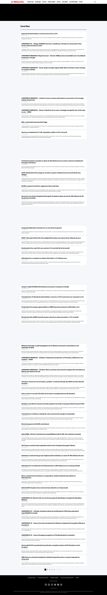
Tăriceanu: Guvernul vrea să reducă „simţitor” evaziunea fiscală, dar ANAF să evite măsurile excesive (52, 382)
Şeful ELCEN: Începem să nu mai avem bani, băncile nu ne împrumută (44, 488)
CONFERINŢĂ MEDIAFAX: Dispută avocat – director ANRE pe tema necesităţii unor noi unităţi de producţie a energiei (53, 56)
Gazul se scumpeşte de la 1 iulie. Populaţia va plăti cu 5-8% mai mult (44, 132)
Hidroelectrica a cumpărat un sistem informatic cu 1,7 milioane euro (44, 258)
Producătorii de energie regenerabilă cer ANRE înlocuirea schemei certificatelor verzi (50, 307)
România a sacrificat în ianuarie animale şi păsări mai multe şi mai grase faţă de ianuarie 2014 (52, 404)
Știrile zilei (30, 1)
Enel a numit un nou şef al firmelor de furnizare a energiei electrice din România (48, 393)
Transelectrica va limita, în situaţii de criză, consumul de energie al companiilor (48, 414)
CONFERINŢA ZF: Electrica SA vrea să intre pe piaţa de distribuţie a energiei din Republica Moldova (51, 499)
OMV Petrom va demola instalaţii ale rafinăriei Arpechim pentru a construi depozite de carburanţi (50, 558)
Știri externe (51, 1)
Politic (44, 1)
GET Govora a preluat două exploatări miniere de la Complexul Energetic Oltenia (48, 445)
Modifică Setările (53, 581)
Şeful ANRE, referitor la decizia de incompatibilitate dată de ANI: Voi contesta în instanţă (51, 434)
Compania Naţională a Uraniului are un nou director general (41, 228)
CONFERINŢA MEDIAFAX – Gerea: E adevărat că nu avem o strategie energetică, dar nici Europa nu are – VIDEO (53, 111)
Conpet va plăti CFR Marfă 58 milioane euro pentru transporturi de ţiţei (45, 287)
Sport (81, 1)
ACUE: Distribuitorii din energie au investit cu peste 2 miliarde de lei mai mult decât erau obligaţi (51, 174)
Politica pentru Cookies (43, 577)
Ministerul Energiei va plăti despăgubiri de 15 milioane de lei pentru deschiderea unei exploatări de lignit (50, 346)
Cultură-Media (73, 1)
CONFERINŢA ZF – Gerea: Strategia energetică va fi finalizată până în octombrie (48, 535)
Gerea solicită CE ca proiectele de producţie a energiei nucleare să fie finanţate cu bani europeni (50, 546)
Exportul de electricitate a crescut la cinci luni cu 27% (39, 34)
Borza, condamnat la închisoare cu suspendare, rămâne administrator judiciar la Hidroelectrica (48, 477)
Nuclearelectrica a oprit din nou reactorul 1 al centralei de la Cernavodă (45, 248)
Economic (38, 1)
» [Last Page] (61, 569)
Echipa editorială (32, 577)
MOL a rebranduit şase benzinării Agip (34, 122)
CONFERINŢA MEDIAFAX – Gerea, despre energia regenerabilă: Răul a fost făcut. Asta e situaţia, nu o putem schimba (53, 68)
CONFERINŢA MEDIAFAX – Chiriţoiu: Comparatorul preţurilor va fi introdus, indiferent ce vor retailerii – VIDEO (52, 358)
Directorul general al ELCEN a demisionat (35, 424)
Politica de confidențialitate (67, 577)
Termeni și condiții (54, 577)
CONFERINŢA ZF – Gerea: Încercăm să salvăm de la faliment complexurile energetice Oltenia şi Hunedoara (53, 524)
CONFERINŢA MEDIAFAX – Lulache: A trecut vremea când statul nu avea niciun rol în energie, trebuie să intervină (52, 99)
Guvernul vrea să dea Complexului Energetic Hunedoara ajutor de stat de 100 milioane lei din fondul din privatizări (52, 197)
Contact (77, 577)
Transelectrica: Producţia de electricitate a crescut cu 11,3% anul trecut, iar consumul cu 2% (52, 297)
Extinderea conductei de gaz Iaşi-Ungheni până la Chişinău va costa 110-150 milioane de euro (52, 455)
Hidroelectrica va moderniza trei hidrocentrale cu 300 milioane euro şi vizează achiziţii (50, 466)
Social (59, 1)
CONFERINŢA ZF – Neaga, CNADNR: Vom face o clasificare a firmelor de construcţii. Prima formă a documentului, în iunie (51, 44)
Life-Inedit (65, 1)
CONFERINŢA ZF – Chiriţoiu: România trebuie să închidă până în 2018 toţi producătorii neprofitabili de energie (50, 512)
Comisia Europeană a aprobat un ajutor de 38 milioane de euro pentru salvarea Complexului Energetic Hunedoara (52, 162)
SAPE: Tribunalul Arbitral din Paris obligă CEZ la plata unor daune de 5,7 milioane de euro (51, 238)
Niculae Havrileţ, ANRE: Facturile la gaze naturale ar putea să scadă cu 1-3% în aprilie (50, 317)
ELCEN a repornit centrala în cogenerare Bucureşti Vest (40, 186)
